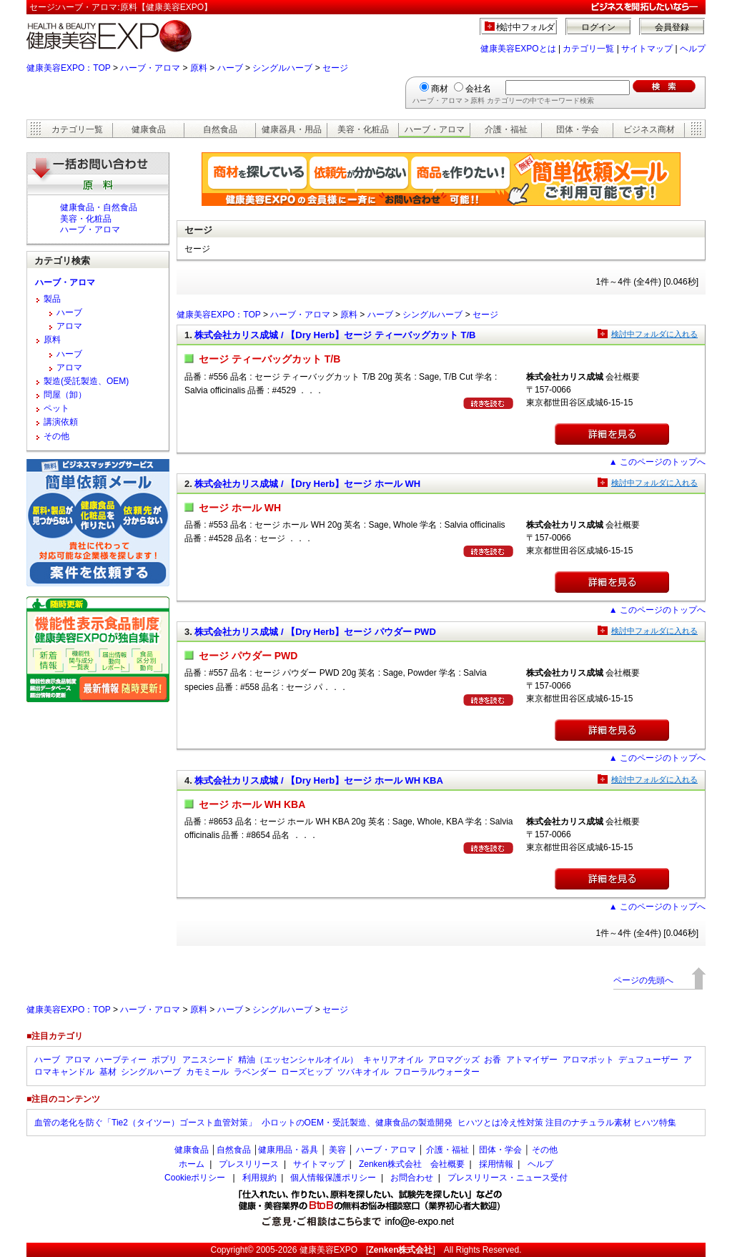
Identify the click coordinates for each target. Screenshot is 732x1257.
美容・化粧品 (363, 129)
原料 (198, 68)
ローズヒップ (306, 1072)
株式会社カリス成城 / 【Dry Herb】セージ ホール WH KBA (318, 780)
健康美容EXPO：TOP (68, 68)
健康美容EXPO (328, 1250)
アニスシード (208, 1060)
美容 (337, 1150)
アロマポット (588, 1060)
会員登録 (672, 27)
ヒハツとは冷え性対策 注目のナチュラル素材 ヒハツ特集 (567, 1123)
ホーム (191, 1164)
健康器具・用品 (292, 129)
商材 (439, 89)
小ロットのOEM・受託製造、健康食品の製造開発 (357, 1123)
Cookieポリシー (194, 1178)
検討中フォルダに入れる (654, 334)
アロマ (69, 326)
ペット (56, 408)
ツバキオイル (363, 1072)
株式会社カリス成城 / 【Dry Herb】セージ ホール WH (307, 483)
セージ (335, 68)
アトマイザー (532, 1060)
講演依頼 (61, 422)
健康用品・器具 (288, 1150)
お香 (492, 1060)
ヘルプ (693, 49)
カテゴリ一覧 (588, 49)
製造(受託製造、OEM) (86, 381)
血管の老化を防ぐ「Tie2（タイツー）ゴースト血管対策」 (145, 1123)
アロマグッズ (454, 1060)
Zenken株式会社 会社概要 (412, 1164)
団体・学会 (577, 129)
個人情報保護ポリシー (333, 1178)
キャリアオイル (393, 1060)
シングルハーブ (282, 68)
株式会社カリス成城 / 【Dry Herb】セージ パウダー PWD (314, 631)
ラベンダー (255, 1072)
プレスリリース (249, 1164)
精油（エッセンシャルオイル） (298, 1060)
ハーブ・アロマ (150, 68)
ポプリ (164, 1060)
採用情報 (496, 1164)
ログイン (598, 27)
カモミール (207, 1072)
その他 (56, 436)
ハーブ (230, 68)
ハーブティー (121, 1060)
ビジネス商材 (649, 129)
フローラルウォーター (437, 1072)
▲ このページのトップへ (657, 462)
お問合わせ (411, 1178)
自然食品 (220, 129)
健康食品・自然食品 (98, 207)
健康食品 (149, 129)
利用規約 (259, 1178)
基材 (108, 1072)
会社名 (478, 89)
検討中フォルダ (525, 27)
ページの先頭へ (643, 980)
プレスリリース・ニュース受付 (507, 1178)
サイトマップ (647, 49)
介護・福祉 (506, 129)
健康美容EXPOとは (517, 49)
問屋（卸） (65, 395)
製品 (52, 299)
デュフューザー (648, 1060)
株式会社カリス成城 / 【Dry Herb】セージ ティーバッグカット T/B (334, 335)
